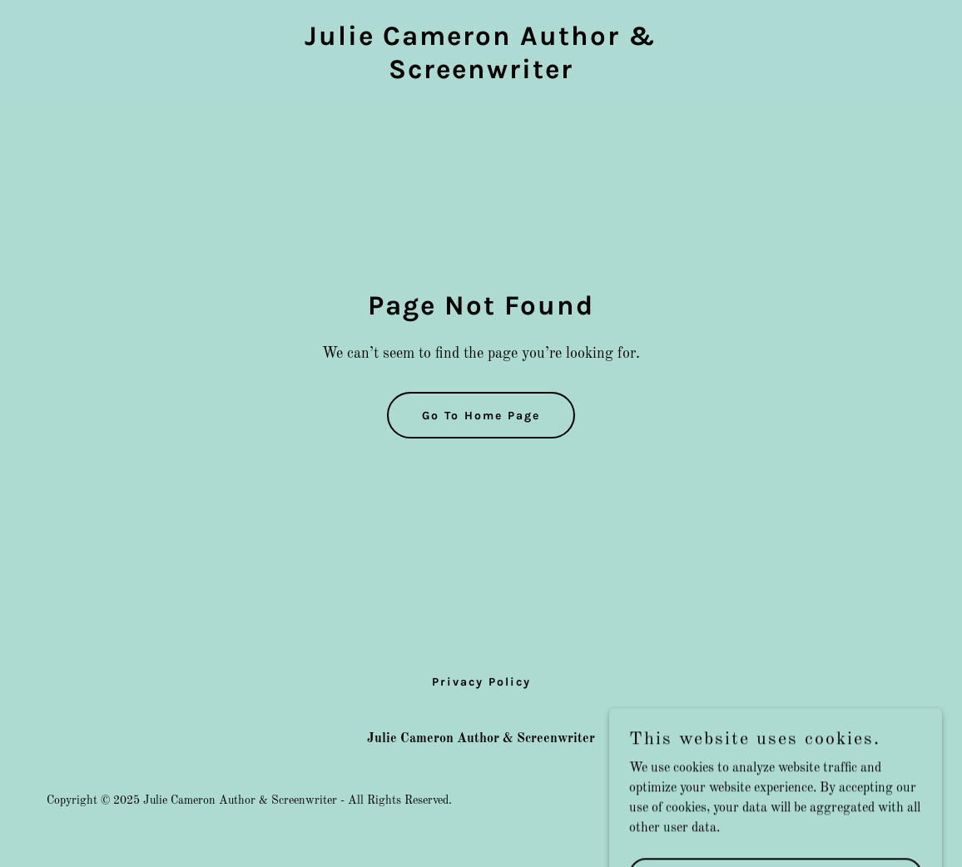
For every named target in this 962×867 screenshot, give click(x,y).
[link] (481, 75)
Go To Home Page (481, 416)
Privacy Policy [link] (481, 682)
